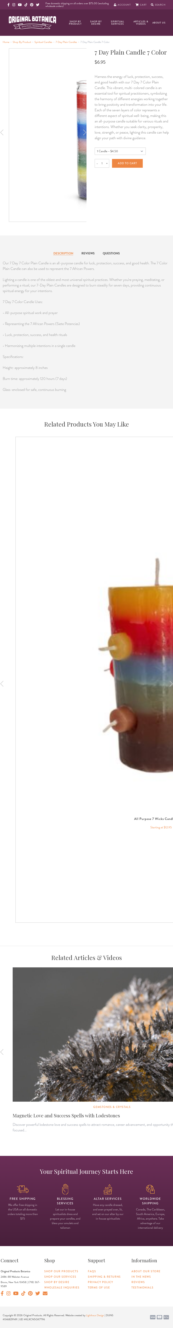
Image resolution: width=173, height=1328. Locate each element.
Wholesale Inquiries (61, 1287)
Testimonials (142, 1287)
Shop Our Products (61, 1271)
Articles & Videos (141, 23)
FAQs (92, 1271)
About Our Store (145, 1271)
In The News (141, 1277)
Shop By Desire (96, 23)
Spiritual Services (117, 23)
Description (63, 253)
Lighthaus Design (95, 1315)
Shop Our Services (60, 1277)
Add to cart (127, 163)
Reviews (88, 253)
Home (6, 42)
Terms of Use (99, 1287)
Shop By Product (75, 23)
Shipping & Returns (104, 1277)
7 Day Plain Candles (66, 42)
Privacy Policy (100, 1282)
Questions (111, 253)
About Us (159, 22)
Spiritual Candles (43, 42)
